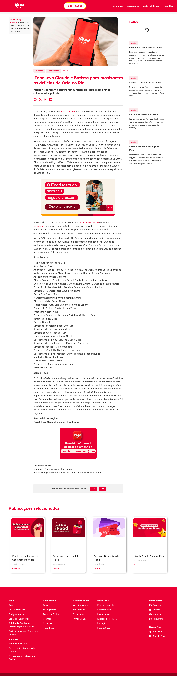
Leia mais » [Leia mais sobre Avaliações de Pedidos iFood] (138, 565)
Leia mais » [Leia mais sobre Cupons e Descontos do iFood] (97, 568)
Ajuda (133, 43)
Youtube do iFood (89, 222)
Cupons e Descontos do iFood (145, 82)
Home (12, 20)
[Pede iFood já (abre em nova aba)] (78, 443)
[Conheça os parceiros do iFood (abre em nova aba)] (78, 197)
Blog (19, 20)
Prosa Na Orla (67, 111)
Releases (14, 22)
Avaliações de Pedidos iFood (144, 115)
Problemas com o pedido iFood (145, 48)
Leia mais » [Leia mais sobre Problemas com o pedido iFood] (56, 568)
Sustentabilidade (151, 6)
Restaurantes (53, 71)
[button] (35, 99)
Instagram (38, 226)
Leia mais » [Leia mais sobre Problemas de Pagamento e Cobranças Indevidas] (16, 568)
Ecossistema (133, 6)
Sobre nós (118, 6)
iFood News (169, 6)
